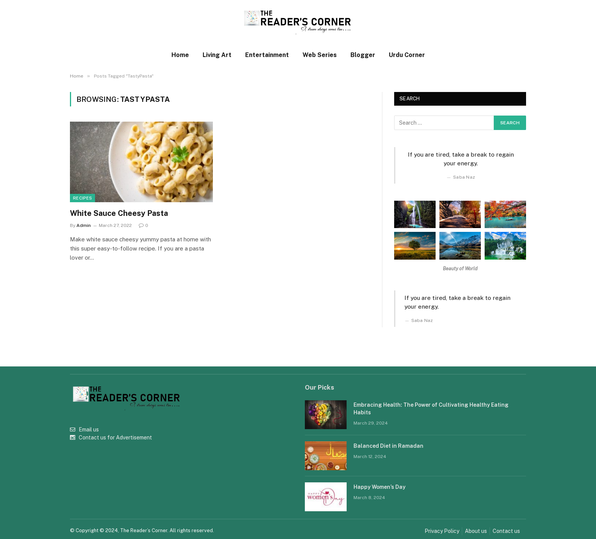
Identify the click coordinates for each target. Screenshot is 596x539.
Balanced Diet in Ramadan (388, 446)
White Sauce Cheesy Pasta (119, 213)
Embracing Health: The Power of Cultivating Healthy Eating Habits (431, 408)
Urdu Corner (407, 55)
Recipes (82, 198)
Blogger (362, 55)
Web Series (320, 55)
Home (180, 55)
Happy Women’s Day (379, 487)
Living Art (217, 55)
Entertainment (267, 55)
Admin (83, 225)
